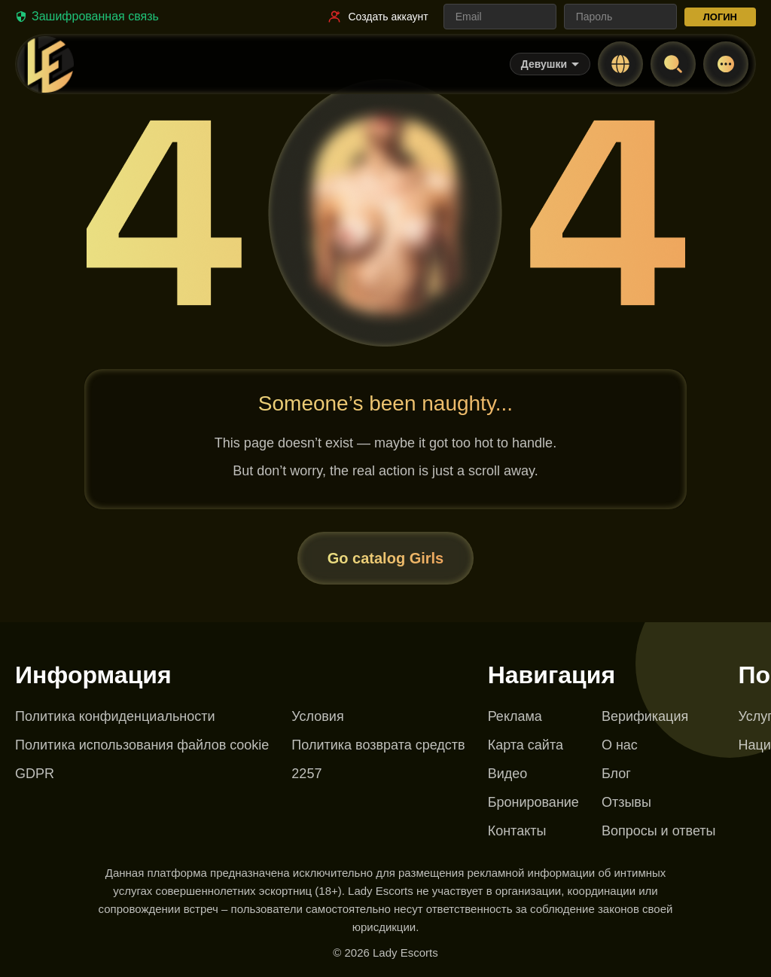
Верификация (645, 716)
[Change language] (620, 64)
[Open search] (673, 64)
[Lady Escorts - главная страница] (45, 64)
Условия (317, 716)
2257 (306, 773)
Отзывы (626, 802)
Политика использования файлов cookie (142, 745)
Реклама (515, 716)
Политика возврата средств (378, 745)
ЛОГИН (720, 17)
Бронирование (533, 802)
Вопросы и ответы (659, 830)
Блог (616, 773)
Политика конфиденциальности (115, 716)
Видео (508, 773)
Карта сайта (525, 745)
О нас (620, 745)
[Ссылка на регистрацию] (377, 16)
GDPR (34, 773)
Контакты (517, 830)
